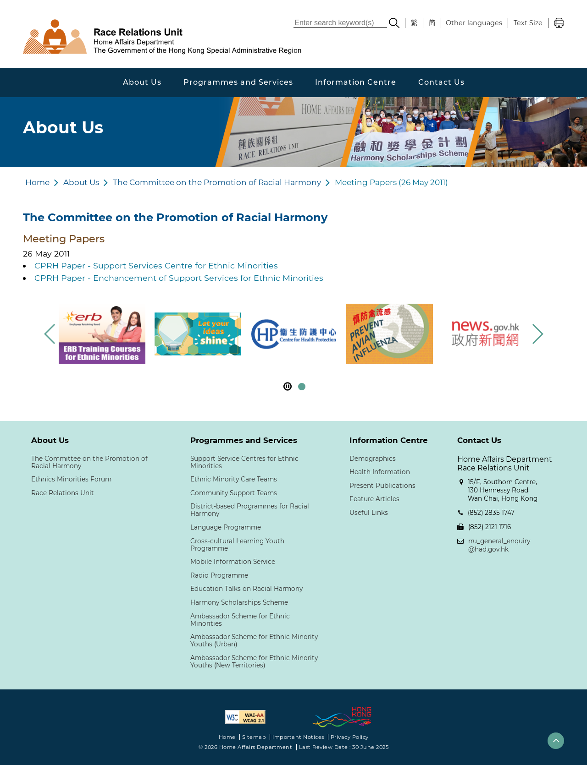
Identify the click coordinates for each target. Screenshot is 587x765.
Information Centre (355, 82)
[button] (537, 334)
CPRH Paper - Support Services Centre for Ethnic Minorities (156, 265)
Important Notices (298, 737)
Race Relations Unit (62, 493)
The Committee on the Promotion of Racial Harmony (217, 182)
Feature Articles (374, 499)
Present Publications (382, 485)
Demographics (372, 458)
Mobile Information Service (232, 561)
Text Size (528, 23)
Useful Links (368, 512)
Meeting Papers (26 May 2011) (391, 182)
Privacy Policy (350, 737)
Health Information (379, 471)
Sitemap (254, 737)
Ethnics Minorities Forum (71, 479)
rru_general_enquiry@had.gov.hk (499, 545)
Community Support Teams (233, 493)
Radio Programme (219, 575)
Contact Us (441, 82)
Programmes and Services (238, 82)
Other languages (474, 23)
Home (37, 182)
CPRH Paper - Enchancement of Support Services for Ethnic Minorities (178, 278)
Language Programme (225, 527)
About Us (142, 82)
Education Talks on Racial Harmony (246, 588)
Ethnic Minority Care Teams (233, 479)
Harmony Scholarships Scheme (239, 602)
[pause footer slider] (287, 386)
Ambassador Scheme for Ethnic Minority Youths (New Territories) (254, 661)
